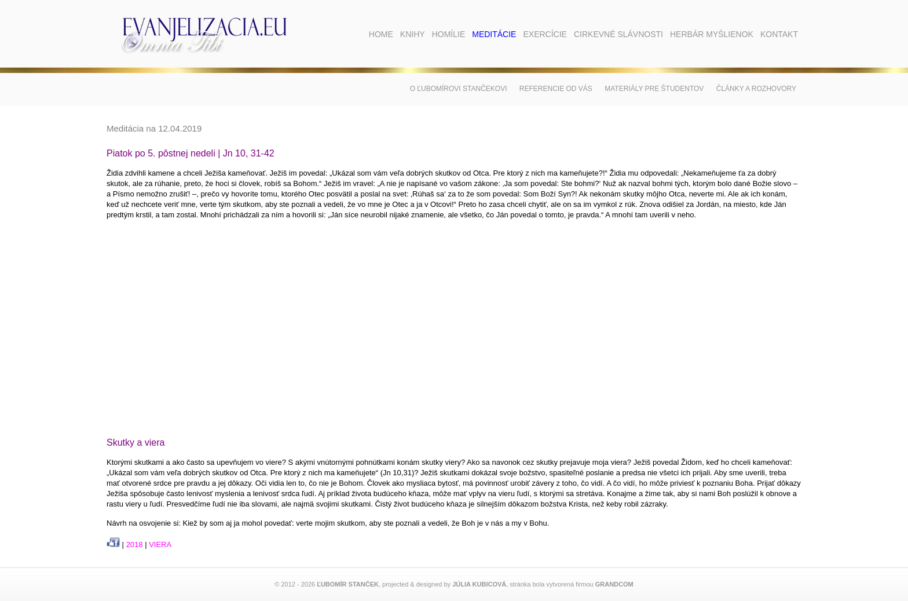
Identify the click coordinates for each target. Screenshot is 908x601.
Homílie (449, 34)
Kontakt (779, 34)
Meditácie (494, 34)
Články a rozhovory (756, 89)
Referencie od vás (555, 89)
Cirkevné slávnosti (618, 34)
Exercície (544, 34)
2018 (134, 544)
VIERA (160, 544)
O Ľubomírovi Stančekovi (458, 89)
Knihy (412, 34)
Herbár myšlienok (711, 34)
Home (381, 34)
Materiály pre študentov (654, 89)
